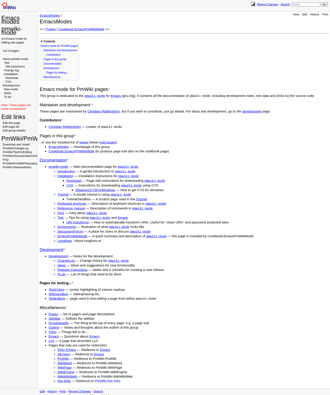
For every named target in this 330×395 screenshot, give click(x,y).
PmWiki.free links (108, 377)
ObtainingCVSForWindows (95, 188)
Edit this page (11, 123)
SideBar (54, 315)
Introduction (66, 170)
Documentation (52, 63)
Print (325, 14)
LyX (51, 337)
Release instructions (72, 266)
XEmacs (63, 350)
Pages (51, 29)
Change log (11, 70)
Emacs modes (10, 20)
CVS (8, 81)
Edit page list (11, 126)
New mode (11, 89)
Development (11, 85)
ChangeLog (66, 257)
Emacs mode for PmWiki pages (59, 45)
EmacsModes (50, 15)
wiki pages (17, 42)
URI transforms (15, 66)
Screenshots (66, 224)
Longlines (64, 237)
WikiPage (64, 364)
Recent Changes (267, 4)
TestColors (56, 286)
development (251, 111)
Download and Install (16, 144)
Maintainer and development (60, 50)
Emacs (116, 96)
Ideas (7, 93)
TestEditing (57, 295)
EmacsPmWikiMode (72, 233)
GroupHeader (59, 319)
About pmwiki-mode (15, 59)
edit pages (108, 142)
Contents (49, 41)
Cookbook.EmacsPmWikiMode (82, 29)
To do (7, 96)
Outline (54, 323)
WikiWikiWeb (67, 373)
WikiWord (64, 359)
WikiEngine (65, 368)
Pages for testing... (57, 72)
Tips (6, 62)
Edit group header (14, 130)
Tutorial (62, 193)
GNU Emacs (66, 346)
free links (64, 377)
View (296, 14)
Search (285, 4)
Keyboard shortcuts (71, 202)
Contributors (53, 54)
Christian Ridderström (103, 111)
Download (11, 78)
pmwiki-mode (11, 31)
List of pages (11, 50)
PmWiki (63, 355)
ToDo (52, 328)
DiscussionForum (70, 228)
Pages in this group (54, 59)
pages (83, 142)
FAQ (5, 159)
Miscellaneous (51, 77)
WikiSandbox (58, 290)
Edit (304, 14)
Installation (11, 74)
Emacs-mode (14, 38)
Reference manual (71, 206)
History (314, 14)
